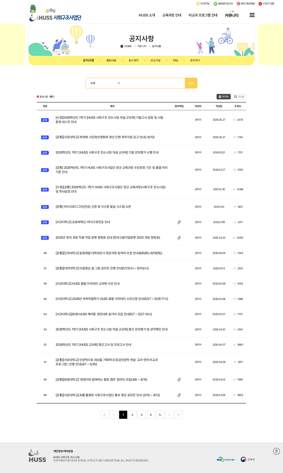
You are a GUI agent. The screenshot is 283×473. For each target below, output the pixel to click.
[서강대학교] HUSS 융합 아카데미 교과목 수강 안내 (87, 283)
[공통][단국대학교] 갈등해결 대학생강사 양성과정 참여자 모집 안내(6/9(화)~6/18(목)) (109, 253)
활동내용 (111, 60)
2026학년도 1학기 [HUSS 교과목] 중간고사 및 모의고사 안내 (93, 345)
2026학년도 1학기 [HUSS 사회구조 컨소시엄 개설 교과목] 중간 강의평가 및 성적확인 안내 (111, 329)
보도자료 (156, 60)
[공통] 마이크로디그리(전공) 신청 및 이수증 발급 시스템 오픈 (93, 206)
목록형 (225, 96)
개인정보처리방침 (63, 451)
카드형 (241, 96)
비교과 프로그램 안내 (203, 15)
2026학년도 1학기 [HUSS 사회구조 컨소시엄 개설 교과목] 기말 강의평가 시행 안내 (107, 152)
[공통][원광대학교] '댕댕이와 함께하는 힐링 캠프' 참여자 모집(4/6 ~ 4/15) (101, 379)
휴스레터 (134, 60)
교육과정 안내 (171, 15)
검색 (191, 83)
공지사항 (88, 60)
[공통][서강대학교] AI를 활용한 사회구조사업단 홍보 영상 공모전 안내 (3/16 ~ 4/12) (108, 395)
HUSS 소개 (147, 15)
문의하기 (195, 60)
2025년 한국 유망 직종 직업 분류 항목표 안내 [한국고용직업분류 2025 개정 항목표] (108, 237)
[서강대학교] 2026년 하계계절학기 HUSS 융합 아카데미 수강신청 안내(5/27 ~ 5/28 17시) (112, 299)
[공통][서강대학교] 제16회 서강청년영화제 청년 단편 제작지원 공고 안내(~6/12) (105, 137)
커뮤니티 (231, 15)
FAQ (175, 60)
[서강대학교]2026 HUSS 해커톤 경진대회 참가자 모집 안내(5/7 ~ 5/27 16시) (104, 314)
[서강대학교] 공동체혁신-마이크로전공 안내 (83, 222)
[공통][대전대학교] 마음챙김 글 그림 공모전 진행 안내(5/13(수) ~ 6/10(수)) (102, 268)
